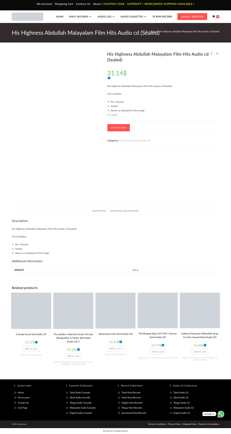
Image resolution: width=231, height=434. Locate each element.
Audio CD (124, 140)
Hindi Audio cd (82, 362)
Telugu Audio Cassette (80, 402)
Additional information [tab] (124, 211)
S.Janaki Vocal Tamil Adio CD (31, 334)
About (97, 3)
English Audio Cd (181, 413)
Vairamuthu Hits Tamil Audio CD (115, 333)
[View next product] (216, 53)
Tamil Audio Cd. (181, 392)
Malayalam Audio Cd (140, 140)
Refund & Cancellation (209, 424)
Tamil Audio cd (36, 354)
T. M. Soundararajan (155, 357)
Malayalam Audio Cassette (83, 407)
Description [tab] (99, 211)
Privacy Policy (174, 424)
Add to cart (118, 127)
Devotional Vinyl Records (134, 413)
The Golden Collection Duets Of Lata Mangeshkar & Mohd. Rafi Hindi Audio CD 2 (73, 338)
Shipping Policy (190, 424)
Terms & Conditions (157, 424)
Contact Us (83, 3)
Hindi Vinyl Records (131, 397)
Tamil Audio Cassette (80, 392)
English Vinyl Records (132, 402)
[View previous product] (211, 53)
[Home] (146, 31)
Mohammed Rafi (79, 364)
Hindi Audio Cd (180, 397)
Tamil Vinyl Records (131, 392)
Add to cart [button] (31, 348)
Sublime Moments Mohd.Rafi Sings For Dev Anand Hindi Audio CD (200, 335)
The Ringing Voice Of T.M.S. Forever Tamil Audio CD (157, 335)
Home (21, 392)
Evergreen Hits (69, 362)
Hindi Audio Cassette (80, 397)
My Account (44, 3)
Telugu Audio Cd (181, 402)
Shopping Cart (64, 3)
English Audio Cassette (81, 413)
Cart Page (22, 407)
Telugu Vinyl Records (132, 407)
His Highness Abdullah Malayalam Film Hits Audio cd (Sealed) (189, 31)
